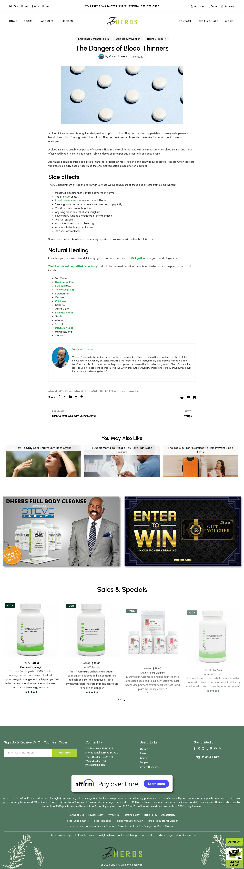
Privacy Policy (96, 821)
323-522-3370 (150, 6)
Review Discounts (149, 773)
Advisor (234, 841)
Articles (144, 764)
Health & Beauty (156, 38)
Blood (53, 391)
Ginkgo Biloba (139, 258)
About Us (145, 755)
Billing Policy (150, 821)
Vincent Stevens (118, 56)
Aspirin (135, 391)
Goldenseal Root (65, 282)
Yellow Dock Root (65, 289)
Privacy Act (114, 821)
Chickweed (61, 301)
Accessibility (168, 821)
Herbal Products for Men (129, 827)
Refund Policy (132, 821)
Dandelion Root (64, 327)
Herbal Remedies (102, 827)
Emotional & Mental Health (93, 38)
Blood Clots (83, 391)
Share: (52, 397)
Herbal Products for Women (162, 827)
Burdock (60, 286)
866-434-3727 (108, 6)
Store (143, 760)
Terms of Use (76, 821)
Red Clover (66, 391)
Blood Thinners (119, 391)
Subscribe (64, 759)
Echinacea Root (64, 312)
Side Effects (100, 391)
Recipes (144, 769)
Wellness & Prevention (128, 38)
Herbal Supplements (77, 827)
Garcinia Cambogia (31, 683)
